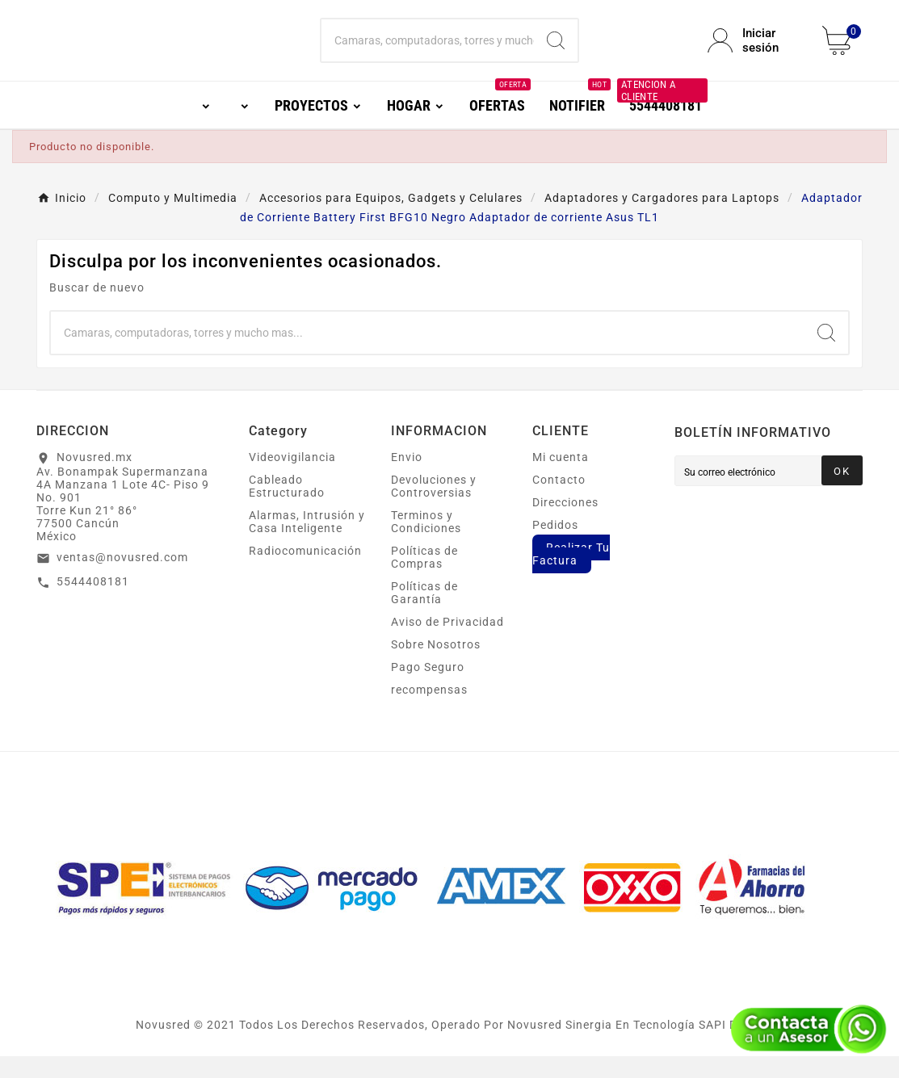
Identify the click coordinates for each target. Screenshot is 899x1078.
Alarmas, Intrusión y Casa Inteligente (307, 543)
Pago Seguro (427, 688)
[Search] (556, 52)
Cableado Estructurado (287, 508)
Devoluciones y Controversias (434, 508)
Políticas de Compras (424, 579)
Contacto (559, 501)
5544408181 (93, 603)
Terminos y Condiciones (426, 543)
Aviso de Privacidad (447, 643)
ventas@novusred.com (122, 579)
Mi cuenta (560, 478)
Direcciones (565, 524)
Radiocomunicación (305, 572)
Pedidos (555, 546)
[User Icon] (755, 51)
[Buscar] (427, 52)
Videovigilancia (292, 478)
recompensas (429, 711)
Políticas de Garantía (424, 614)
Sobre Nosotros (436, 666)
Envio (406, 478)
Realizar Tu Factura (571, 576)
